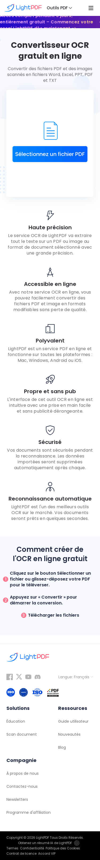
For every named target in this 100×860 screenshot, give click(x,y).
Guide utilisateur (73, 721)
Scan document (21, 734)
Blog (62, 747)
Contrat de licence (21, 853)
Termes (12, 848)
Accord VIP (46, 853)
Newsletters (17, 799)
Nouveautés (69, 734)
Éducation (15, 721)
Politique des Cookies (63, 848)
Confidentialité (32, 848)
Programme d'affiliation (28, 812)
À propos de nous (22, 773)
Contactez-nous (22, 786)
